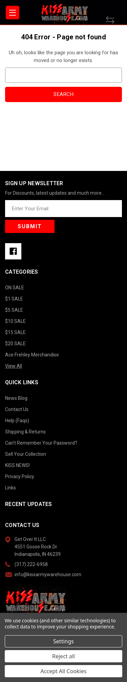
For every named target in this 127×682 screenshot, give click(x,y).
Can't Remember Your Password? (41, 443)
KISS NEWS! (17, 465)
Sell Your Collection (25, 454)
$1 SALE (14, 298)
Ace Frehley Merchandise (32, 354)
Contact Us (16, 409)
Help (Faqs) (17, 420)
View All (13, 366)
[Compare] (114, 20)
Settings (63, 641)
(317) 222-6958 (31, 564)
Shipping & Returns (25, 431)
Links (10, 487)
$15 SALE (15, 332)
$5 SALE (14, 310)
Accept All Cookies (64, 671)
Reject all (63, 656)
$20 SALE (15, 343)
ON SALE (14, 287)
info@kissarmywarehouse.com (48, 574)
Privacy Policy (19, 476)
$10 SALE (15, 321)
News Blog (16, 398)
